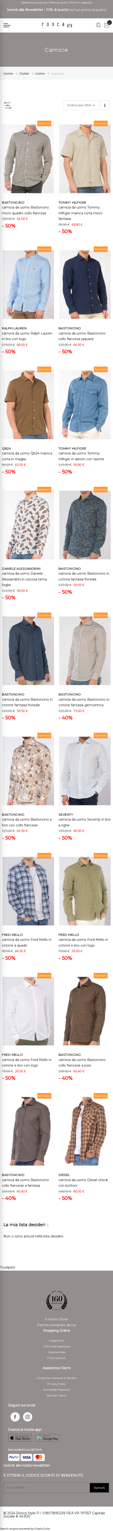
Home (8, 73)
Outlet (24, 73)
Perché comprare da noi (56, 1325)
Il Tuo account (56, 1358)
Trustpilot (7, 1267)
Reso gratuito (59, 2)
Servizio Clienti (56, 1395)
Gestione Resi (56, 1352)
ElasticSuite (42, 1528)
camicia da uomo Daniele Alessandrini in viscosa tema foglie (24, 579)
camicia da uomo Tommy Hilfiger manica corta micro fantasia (80, 213)
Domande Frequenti (56, 1389)
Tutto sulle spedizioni (57, 1346)
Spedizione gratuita (34, 2)
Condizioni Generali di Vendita (57, 1378)
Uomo (40, 73)
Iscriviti (99, 1488)
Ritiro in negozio (81, 2)
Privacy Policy (56, 1383)
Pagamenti (56, 1340)
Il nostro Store (56, 1319)
